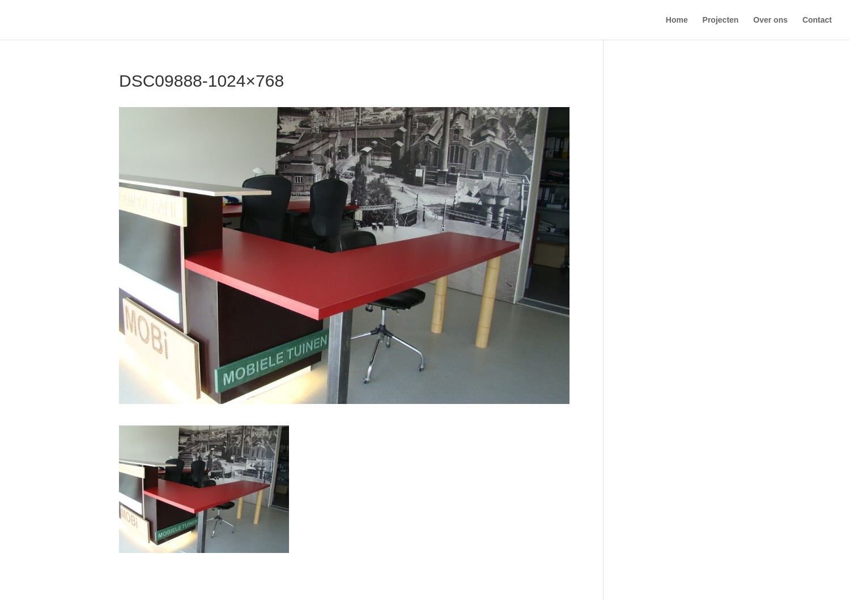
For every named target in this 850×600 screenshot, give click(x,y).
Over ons (770, 20)
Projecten (721, 20)
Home (677, 20)
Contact (817, 20)
